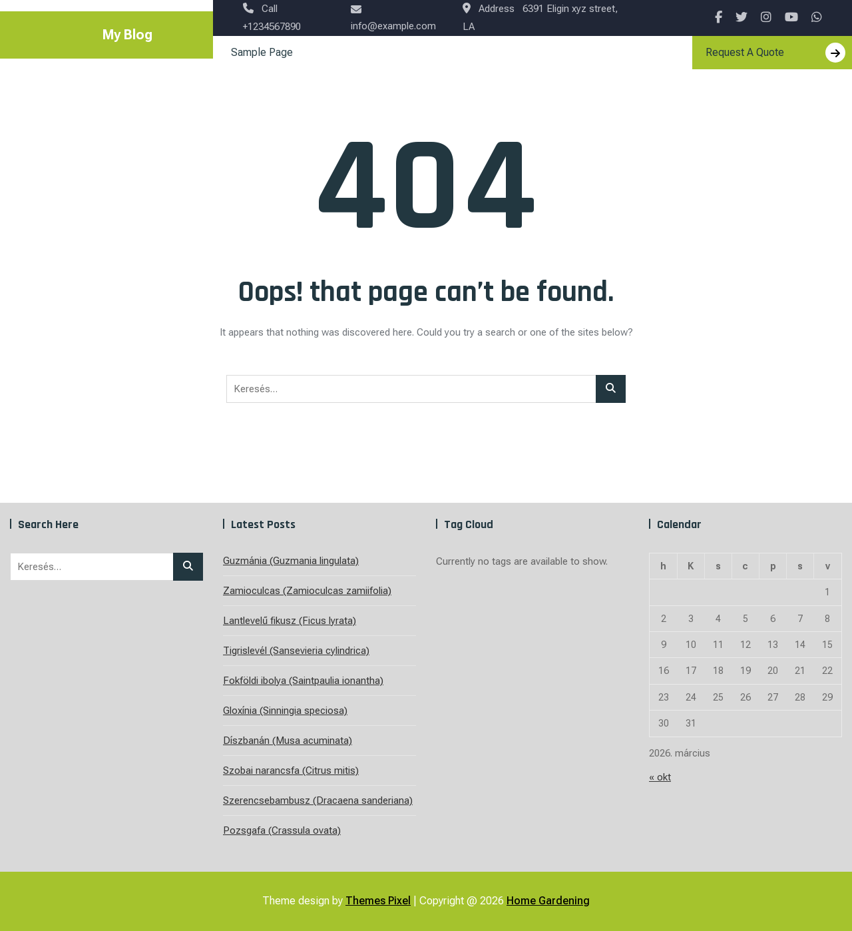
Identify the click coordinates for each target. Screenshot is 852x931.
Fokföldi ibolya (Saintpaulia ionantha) (303, 681)
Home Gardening (548, 900)
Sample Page (262, 52)
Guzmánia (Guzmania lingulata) (291, 561)
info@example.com (393, 18)
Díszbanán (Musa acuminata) (287, 741)
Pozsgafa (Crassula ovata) (282, 830)
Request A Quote (775, 53)
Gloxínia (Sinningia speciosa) (285, 711)
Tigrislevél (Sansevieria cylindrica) (296, 651)
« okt (660, 777)
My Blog (127, 35)
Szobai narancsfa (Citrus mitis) (291, 770)
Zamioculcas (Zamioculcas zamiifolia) (307, 591)
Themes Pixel (378, 900)
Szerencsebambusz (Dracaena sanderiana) (318, 800)
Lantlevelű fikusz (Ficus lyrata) (289, 621)
